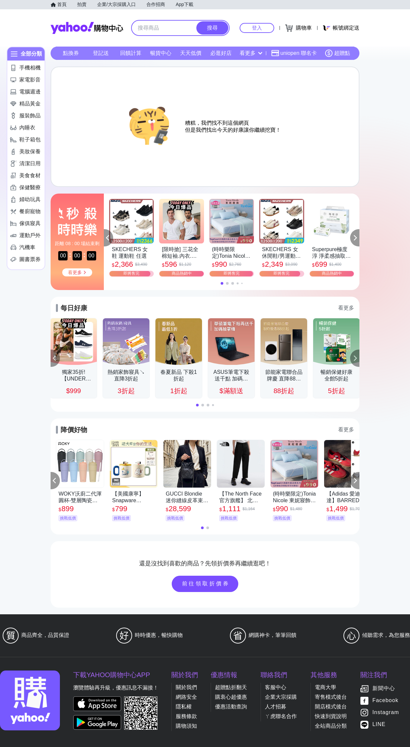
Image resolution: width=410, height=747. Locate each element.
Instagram (385, 712)
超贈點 (337, 53)
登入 (257, 28)
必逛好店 (221, 53)
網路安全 (186, 697)
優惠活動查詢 (231, 706)
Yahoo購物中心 (87, 28)
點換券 (71, 53)
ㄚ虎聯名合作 (281, 716)
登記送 (101, 53)
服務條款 (186, 716)
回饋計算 (130, 53)
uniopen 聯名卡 (294, 53)
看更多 (251, 53)
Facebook (385, 700)
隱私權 (184, 706)
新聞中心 (383, 688)
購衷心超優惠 (231, 697)
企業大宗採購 (281, 697)
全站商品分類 (331, 726)
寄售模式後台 (331, 697)
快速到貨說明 (331, 716)
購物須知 (186, 726)
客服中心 (275, 687)
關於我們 (186, 687)
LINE (379, 724)
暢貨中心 (160, 53)
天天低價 (190, 53)
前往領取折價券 (206, 583)
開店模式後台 (331, 706)
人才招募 (275, 706)
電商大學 (325, 687)
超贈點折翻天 (231, 687)
